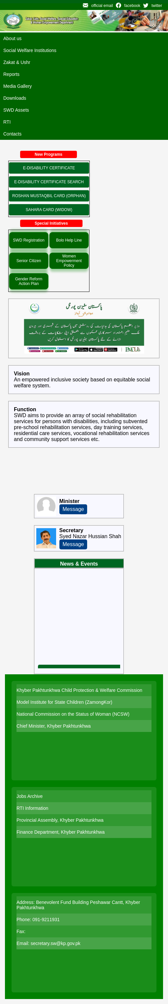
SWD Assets (16, 110)
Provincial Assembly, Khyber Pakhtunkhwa (60, 820)
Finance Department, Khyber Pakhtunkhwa (61, 832)
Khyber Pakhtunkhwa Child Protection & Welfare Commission (79, 690)
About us (12, 38)
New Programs (48, 154)
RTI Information (32, 808)
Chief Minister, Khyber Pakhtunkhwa (54, 726)
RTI (7, 122)
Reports (11, 74)
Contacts (12, 134)
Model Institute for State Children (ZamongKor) (64, 702)
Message (73, 509)
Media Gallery (17, 86)
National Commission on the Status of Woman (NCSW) (73, 714)
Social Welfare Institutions (29, 50)
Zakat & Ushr (16, 62)
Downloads (14, 98)
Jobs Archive (30, 796)
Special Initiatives (51, 223)
